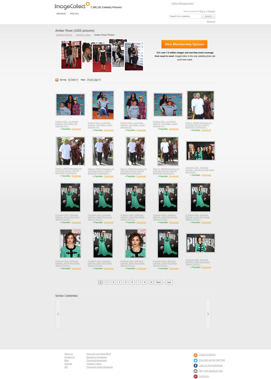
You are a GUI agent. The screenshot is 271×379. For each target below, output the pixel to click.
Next (158, 282)
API (66, 367)
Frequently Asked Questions (100, 367)
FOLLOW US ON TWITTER (212, 360)
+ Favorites (65, 129)
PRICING (74, 14)
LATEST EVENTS (207, 355)
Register (211, 11)
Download (76, 129)
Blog (67, 360)
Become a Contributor (97, 357)
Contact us (69, 357)
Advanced (211, 21)
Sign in (202, 11)
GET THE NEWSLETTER (211, 371)
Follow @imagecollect (183, 3)
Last (169, 282)
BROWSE (61, 14)
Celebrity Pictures (64, 35)
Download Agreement (97, 360)
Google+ (204, 376)
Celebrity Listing (83, 35)
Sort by (63, 80)
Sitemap (68, 364)
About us (69, 354)
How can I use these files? (99, 354)
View (83, 80)
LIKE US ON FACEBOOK (211, 365)
